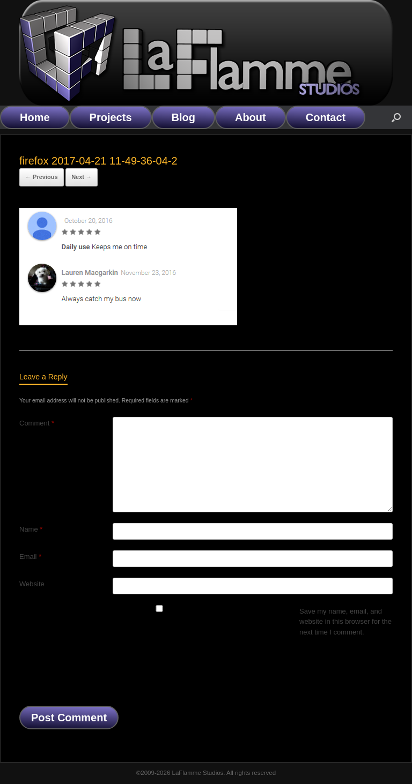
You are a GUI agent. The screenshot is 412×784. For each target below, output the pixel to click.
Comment (36, 423)
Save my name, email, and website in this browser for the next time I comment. (345, 621)
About (250, 117)
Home (35, 117)
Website (32, 584)
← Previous (41, 177)
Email (30, 556)
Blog (183, 117)
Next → (81, 177)
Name (30, 529)
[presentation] (100, 674)
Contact (325, 117)
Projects (111, 117)
